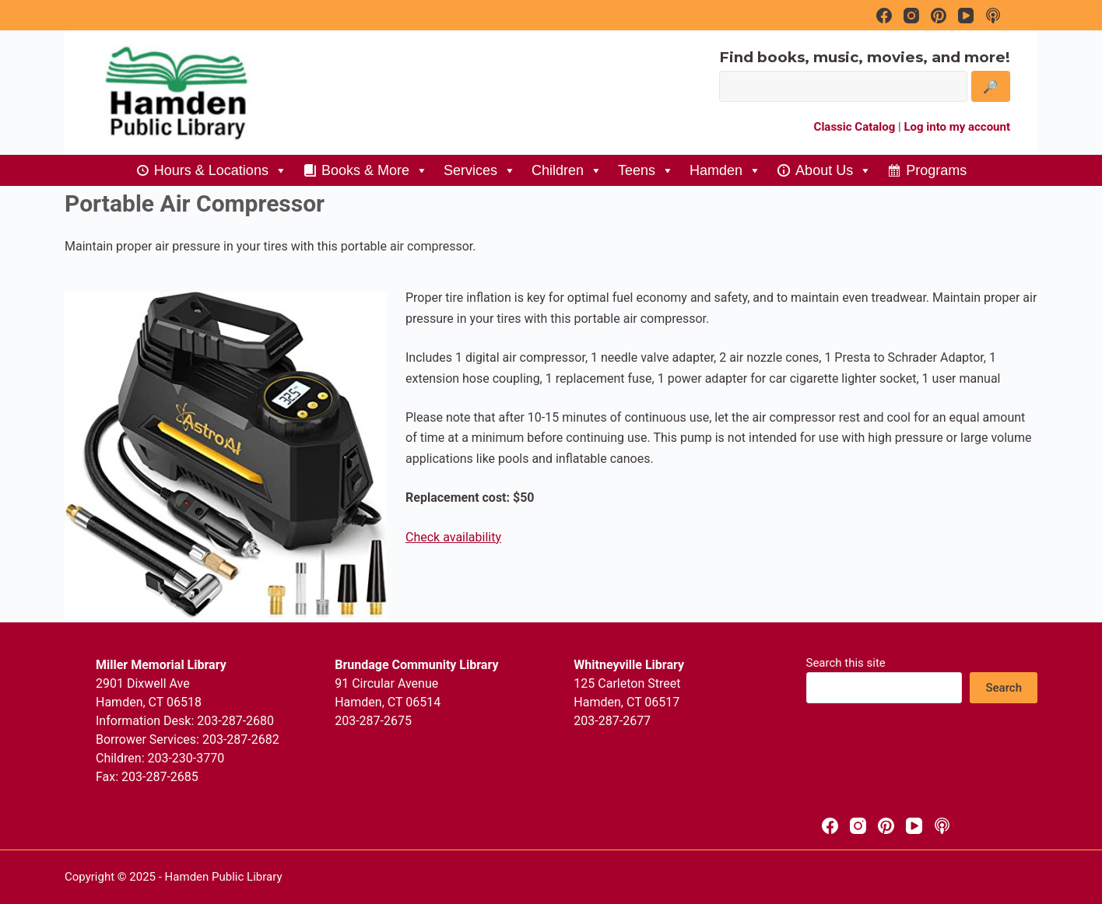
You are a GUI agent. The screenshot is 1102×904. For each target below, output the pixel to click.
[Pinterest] (886, 826)
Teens (646, 170)
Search (1003, 688)
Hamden (725, 170)
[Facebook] (830, 826)
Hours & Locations (220, 170)
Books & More (374, 170)
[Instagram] (858, 826)
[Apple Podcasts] (942, 826)
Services (480, 170)
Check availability (453, 537)
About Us (833, 170)
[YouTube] (914, 826)
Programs (936, 170)
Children (567, 170)
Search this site (846, 663)
